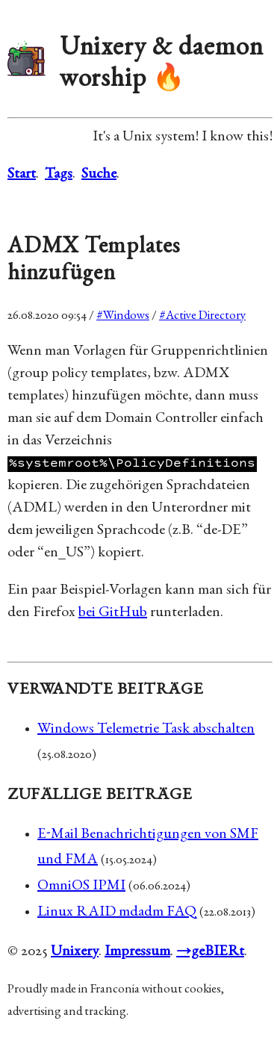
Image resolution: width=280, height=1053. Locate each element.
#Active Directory (202, 316)
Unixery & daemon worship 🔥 (162, 64)
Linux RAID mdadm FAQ (116, 912)
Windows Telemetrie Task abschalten (146, 729)
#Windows (122, 316)
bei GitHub (112, 613)
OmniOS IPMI (81, 886)
